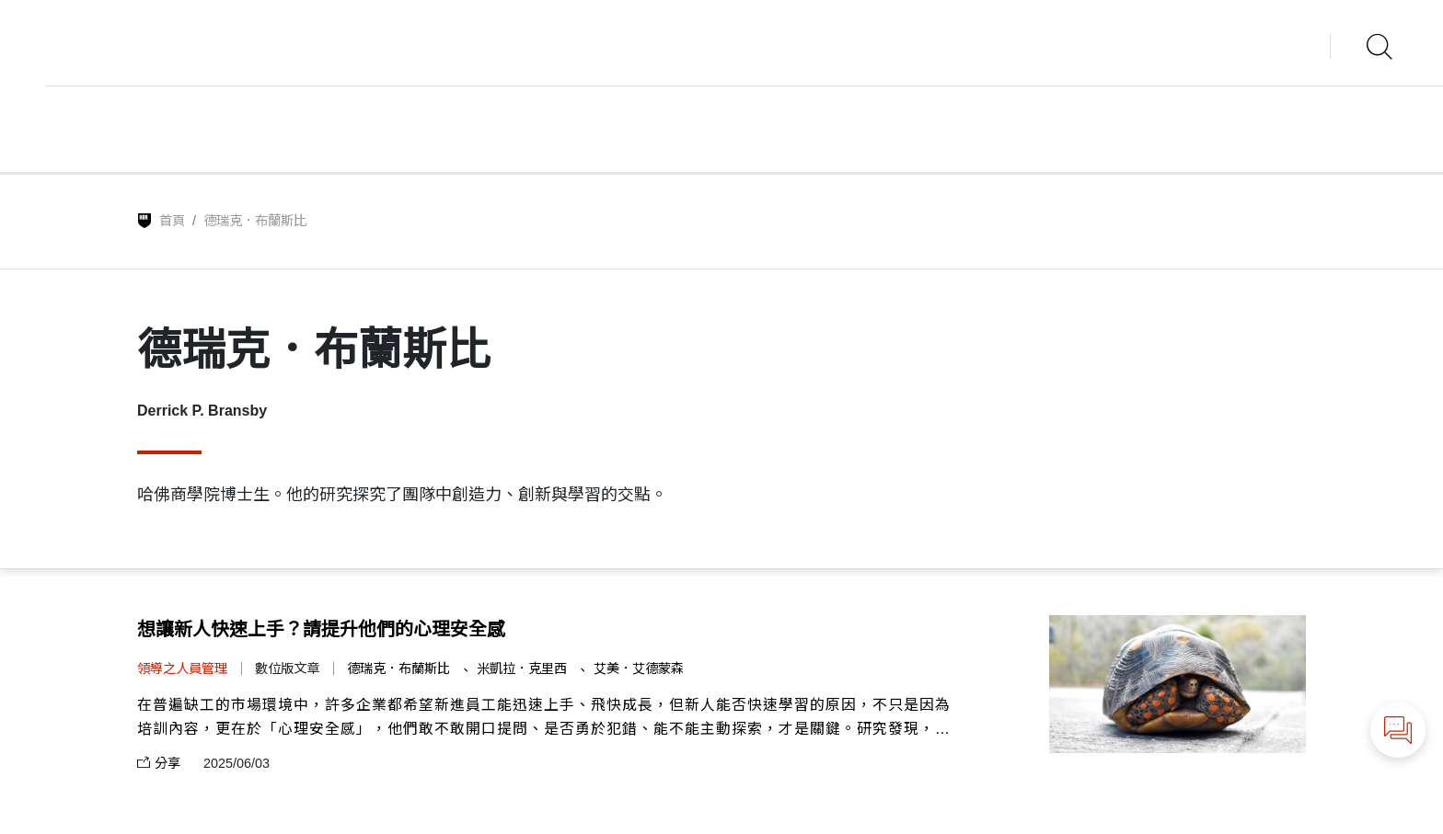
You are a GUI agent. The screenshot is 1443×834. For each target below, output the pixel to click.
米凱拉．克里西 (524, 668)
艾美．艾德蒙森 (639, 668)
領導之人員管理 (182, 668)
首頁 (172, 220)
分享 (158, 764)
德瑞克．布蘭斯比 (400, 668)
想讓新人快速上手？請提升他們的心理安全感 (321, 630)
